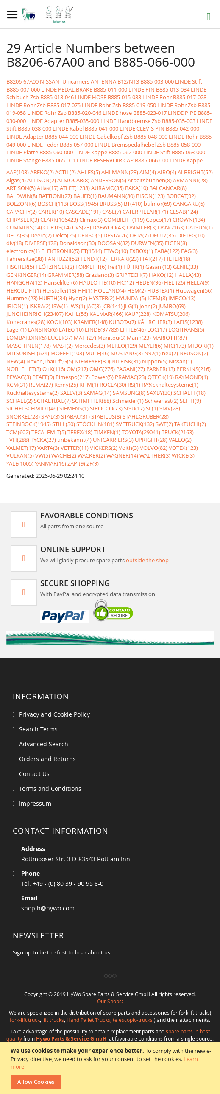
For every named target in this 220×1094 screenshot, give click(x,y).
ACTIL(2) (65, 172)
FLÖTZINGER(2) (55, 267)
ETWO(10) (115, 251)
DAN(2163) (171, 227)
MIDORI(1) (200, 345)
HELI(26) (174, 282)
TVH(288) (17, 440)
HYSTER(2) (101, 298)
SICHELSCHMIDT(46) (32, 408)
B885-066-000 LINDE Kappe (169, 160)
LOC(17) (157, 329)
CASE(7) (111, 211)
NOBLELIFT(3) (23, 369)
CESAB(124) (184, 211)
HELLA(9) (198, 282)
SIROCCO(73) (106, 408)
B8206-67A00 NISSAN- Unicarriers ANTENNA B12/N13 (72, 81)
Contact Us (34, 774)
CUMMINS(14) (24, 227)
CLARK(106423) (59, 219)
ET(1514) (91, 251)
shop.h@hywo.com (48, 908)
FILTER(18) (177, 258)
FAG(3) (189, 251)
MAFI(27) (85, 337)
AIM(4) (147, 172)
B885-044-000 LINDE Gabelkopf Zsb (89, 136)
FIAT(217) (151, 258)
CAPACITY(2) (21, 211)
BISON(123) (150, 196)
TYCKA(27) (43, 440)
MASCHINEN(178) (28, 345)
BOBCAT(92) (181, 196)
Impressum (35, 803)
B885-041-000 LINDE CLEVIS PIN (124, 128)
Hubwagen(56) (193, 290)
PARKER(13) (160, 369)
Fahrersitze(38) (25, 258)
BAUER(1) (85, 196)
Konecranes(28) (25, 322)
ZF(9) (92, 463)
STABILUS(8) (106, 416)
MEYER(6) (150, 345)
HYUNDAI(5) (131, 298)
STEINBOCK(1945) (28, 424)
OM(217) (77, 369)
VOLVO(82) (153, 448)
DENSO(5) (90, 235)
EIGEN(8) (176, 243)
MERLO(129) (121, 345)
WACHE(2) (63, 455)
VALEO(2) (180, 440)
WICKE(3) (183, 455)
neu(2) (170, 353)
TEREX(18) (79, 432)
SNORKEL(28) (23, 416)
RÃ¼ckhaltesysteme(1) (170, 384)
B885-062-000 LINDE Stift (139, 152)
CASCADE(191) (83, 211)
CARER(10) (51, 211)
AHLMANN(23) (119, 172)
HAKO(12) (161, 275)
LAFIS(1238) (188, 322)
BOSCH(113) (53, 203)
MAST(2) (62, 345)
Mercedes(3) (89, 345)
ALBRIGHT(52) (195, 172)
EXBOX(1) (141, 251)
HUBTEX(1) (160, 290)
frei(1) (115, 267)
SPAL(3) (50, 416)
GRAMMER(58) (65, 275)
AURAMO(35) (107, 188)
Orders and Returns (47, 759)
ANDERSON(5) (108, 180)
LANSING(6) (43, 329)
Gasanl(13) (158, 267)
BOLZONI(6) (21, 203)
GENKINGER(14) (26, 275)
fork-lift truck (25, 1019)
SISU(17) (134, 408)
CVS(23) (81, 227)
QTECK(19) (161, 377)
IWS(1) (77, 306)
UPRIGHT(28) (151, 440)
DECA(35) (17, 235)
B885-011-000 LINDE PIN (124, 89)
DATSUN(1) (199, 227)
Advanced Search (43, 744)
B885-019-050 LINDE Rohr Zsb (160, 105)
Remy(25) (66, 384)
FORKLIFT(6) (90, 267)
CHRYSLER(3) (22, 219)
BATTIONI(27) (55, 196)
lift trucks (53, 1019)
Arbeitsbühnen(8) (150, 180)
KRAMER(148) (91, 322)
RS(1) (134, 384)
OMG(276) (102, 369)
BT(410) (133, 203)
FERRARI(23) (123, 258)
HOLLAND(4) (110, 290)
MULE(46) (97, 353)
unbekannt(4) (74, 440)
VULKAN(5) (20, 455)
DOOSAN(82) (113, 243)
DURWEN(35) (147, 243)
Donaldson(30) (77, 243)
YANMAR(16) (50, 463)
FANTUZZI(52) (62, 258)
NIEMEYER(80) (92, 361)
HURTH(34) (53, 298)
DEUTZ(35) (163, 235)
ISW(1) (60, 306)
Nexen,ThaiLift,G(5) (49, 361)
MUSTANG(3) (127, 353)
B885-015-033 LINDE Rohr (140, 97)
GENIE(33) (185, 267)
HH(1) (85, 290)
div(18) (14, 243)
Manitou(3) (111, 337)
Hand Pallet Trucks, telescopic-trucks (110, 1019)
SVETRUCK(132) (135, 424)
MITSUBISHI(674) (27, 353)
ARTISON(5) (21, 188)
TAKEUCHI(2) (190, 424)
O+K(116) (53, 369)
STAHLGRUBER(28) (146, 416)
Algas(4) (16, 180)
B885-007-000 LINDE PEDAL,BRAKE (49, 89)
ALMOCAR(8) (73, 180)
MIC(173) (175, 345)
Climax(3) (91, 219)
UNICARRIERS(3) (113, 440)
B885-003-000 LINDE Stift (171, 81)
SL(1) (152, 408)
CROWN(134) (189, 219)
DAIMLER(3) (141, 227)
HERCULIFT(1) (23, 290)
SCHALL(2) (19, 401)
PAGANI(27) (130, 369)
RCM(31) (17, 384)
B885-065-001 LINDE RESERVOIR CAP (88, 160)
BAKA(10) (136, 188)
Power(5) (102, 377)
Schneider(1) (128, 401)
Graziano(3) (99, 275)
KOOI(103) (59, 322)
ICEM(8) (157, 298)
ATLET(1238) (75, 188)
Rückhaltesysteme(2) (32, 392)
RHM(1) (88, 384)
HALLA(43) (188, 275)
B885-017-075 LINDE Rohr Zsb (84, 105)
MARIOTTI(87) (169, 337)
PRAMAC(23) (130, 377)
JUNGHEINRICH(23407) (35, 314)
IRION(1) (17, 306)
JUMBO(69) (172, 306)
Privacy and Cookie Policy (54, 714)
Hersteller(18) (59, 290)
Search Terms (38, 729)
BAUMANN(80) (116, 196)
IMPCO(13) (181, 298)
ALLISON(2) (41, 180)
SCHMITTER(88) (91, 401)
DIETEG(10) (191, 235)
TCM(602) (18, 432)
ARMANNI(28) (190, 180)
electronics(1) (23, 251)
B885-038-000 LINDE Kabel (51, 128)
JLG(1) (131, 306)
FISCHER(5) (20, 267)
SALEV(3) (71, 392)
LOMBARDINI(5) (26, 337)
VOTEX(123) (183, 448)
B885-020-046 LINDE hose (100, 113)
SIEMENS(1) (74, 408)
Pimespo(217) (73, 377)
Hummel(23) (22, 298)
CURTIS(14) (57, 227)
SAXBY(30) (159, 392)
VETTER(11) (75, 448)
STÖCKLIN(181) (95, 424)
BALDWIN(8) (21, 196)
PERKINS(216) (193, 369)
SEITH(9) (190, 401)
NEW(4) (15, 361)
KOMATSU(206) (171, 314)
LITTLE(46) (133, 329)
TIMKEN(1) (107, 432)
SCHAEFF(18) (189, 392)
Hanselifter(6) (61, 282)
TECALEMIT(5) (48, 432)
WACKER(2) (91, 455)
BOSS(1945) (84, 203)
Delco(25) (64, 235)
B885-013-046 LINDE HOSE (73, 97)
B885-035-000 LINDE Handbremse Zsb (113, 121)
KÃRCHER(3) (154, 322)
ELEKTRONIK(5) (60, 251)
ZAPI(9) (76, 463)
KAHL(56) (76, 314)
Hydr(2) (77, 298)
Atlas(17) (47, 188)
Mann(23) (139, 337)
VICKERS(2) (103, 448)
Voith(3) (129, 448)
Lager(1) (16, 329)
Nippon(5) (154, 361)
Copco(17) (158, 219)
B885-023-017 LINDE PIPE (164, 113)
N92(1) (152, 353)
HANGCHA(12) (24, 282)
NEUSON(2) (193, 353)
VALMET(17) (21, 448)
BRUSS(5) (111, 203)
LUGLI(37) (60, 337)
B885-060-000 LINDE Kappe (73, 152)
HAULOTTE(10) (97, 282)
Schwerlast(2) (161, 401)
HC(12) (125, 282)
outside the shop (147, 560)
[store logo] (49, 14)
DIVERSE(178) (41, 243)
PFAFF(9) (43, 377)
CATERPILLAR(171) (145, 211)
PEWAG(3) (18, 377)
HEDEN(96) (149, 282)
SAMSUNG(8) (129, 392)
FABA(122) (167, 251)
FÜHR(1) (133, 267)
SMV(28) (169, 408)
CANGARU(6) (189, 203)
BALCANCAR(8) (168, 188)
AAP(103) (17, 172)
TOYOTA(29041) (141, 432)
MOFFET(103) (67, 353)
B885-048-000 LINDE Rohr (166, 136)
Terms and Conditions (50, 788)
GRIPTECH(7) (131, 275)
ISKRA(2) (39, 306)
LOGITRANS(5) (186, 329)
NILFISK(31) (126, 361)
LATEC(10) (71, 329)
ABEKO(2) (42, 172)
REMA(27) (41, 384)
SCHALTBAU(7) (52, 401)
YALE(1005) (19, 463)
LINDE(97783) (102, 329)
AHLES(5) (88, 172)
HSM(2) (136, 290)
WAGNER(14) (122, 455)
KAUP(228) (138, 314)
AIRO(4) (166, 172)
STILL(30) (63, 424)
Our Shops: (110, 1001)
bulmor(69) (158, 203)
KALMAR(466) (106, 314)
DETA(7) (139, 235)
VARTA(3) (48, 448)
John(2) (148, 306)
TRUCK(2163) (178, 432)
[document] (111, 1068)
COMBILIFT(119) (124, 219)
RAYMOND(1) (191, 377)
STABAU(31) (75, 416)
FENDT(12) (94, 258)
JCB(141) (112, 306)
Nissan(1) (180, 361)
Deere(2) (41, 235)
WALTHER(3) (154, 455)
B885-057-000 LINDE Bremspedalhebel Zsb (113, 144)
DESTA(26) (115, 235)
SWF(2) (164, 424)
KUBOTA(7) (122, 322)
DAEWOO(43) (108, 227)
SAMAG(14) (97, 392)
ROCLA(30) (113, 384)
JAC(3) (93, 306)
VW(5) (42, 455)
